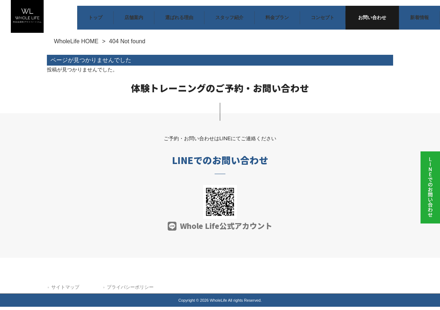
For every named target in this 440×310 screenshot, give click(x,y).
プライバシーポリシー (130, 290)
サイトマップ (65, 290)
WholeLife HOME (76, 44)
